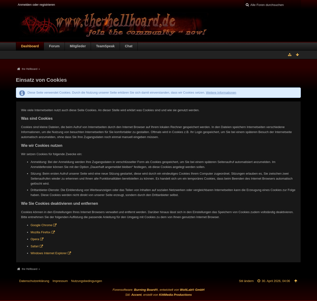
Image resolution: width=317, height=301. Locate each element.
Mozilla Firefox (41, 232)
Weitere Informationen (221, 92)
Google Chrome (41, 225)
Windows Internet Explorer (49, 253)
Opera (35, 239)
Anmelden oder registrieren (36, 4)
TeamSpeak (105, 46)
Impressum (60, 281)
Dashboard (30, 46)
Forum (54, 46)
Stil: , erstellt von (158, 294)
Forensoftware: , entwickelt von (158, 289)
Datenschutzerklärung (34, 281)
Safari (35, 246)
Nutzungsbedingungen (86, 281)
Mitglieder (78, 46)
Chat (128, 46)
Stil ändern (246, 281)
